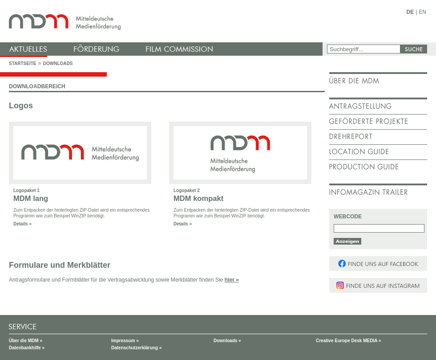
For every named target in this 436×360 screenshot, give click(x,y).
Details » (22, 223)
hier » (232, 280)
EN (422, 12)
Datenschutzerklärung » (136, 347)
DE (410, 12)
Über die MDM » (25, 340)
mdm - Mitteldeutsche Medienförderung (162, 21)
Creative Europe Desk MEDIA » (348, 340)
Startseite (22, 63)
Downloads (58, 63)
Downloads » (227, 340)
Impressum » (125, 340)
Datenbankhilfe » (26, 347)
